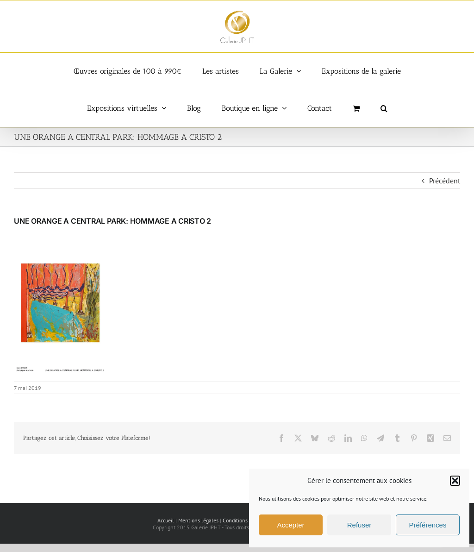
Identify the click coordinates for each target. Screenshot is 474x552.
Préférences (428, 525)
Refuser (359, 525)
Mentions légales (198, 520)
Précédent (444, 180)
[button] (455, 480)
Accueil (165, 520)
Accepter (290, 525)
